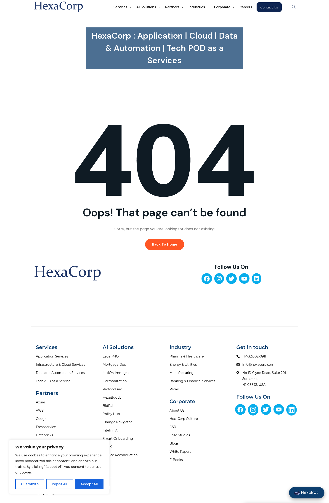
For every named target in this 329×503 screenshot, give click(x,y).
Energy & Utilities (183, 365)
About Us (177, 410)
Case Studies (180, 435)
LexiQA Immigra (116, 373)
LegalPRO (111, 356)
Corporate (224, 7)
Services (123, 7)
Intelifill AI (111, 430)
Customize (30, 484)
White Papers (180, 452)
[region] (59, 466)
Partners (174, 7)
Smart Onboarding (118, 439)
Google (41, 419)
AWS (40, 410)
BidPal (108, 406)
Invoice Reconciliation (120, 455)
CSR (173, 427)
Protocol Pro (112, 389)
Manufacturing (182, 373)
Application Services (52, 356)
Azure (40, 402)
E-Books (176, 460)
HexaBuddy (112, 397)
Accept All (89, 484)
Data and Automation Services (60, 373)
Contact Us (269, 7)
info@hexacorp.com (258, 365)
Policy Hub (111, 414)
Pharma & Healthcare (187, 356)
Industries (199, 7)
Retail (174, 389)
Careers (245, 7)
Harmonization (115, 381)
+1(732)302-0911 (254, 356)
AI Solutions (148, 7)
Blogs (174, 443)
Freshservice (46, 427)
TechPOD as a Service (53, 381)
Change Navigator (117, 422)
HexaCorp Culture (184, 419)
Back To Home (164, 244)
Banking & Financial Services (192, 381)
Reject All (59, 484)
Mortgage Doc (114, 365)
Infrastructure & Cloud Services (60, 365)
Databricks (44, 435)
